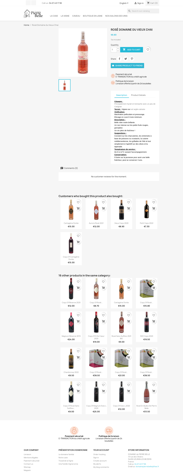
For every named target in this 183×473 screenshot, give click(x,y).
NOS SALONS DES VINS (116, 16)
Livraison (27, 452)
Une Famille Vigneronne (68, 461)
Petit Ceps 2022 (146, 220)
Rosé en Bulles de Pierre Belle (146, 404)
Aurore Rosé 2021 (96, 220)
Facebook (28, 2)
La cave (54, 16)
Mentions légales (31, 455)
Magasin (27, 468)
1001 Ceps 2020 (146, 333)
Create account (100, 458)
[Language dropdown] (124, 3)
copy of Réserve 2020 (71, 300)
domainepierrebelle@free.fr (147, 464)
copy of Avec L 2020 (121, 403)
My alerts (97, 461)
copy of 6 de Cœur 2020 (96, 334)
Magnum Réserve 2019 (71, 333)
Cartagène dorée (71, 220)
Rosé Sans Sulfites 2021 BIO (121, 334)
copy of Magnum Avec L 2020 (96, 404)
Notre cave (63, 455)
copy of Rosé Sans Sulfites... (71, 404)
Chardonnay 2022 (71, 369)
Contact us (28, 461)
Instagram (33, 2)
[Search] (143, 11)
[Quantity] (114, 49)
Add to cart (131, 49)
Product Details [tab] (138, 95)
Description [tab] (121, 95)
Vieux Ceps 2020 (121, 220)
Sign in (96, 455)
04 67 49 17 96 (55, 3)
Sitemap (27, 464)
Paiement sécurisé (31, 458)
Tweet (125, 58)
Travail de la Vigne (66, 458)
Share (119, 58)
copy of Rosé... (96, 300)
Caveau (76, 16)
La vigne (65, 16)
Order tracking (99, 452)
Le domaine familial (66, 452)
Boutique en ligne (92, 16)
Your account (101, 447)
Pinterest (131, 58)
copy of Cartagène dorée (71, 255)
